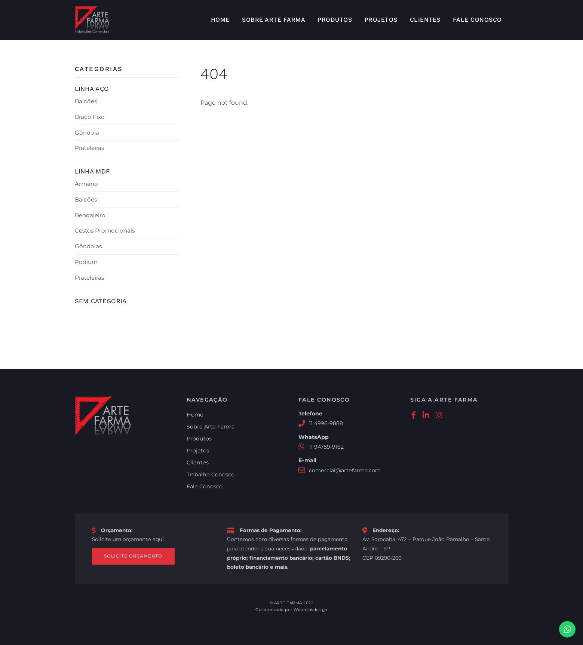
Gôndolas (88, 246)
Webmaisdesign (311, 610)
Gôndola (87, 132)
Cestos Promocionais (105, 230)
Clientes (425, 19)
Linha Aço (92, 88)
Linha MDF (92, 171)
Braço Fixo (90, 116)
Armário (86, 183)
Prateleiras (89, 147)
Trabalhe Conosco (210, 474)
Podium (86, 261)
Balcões (86, 101)
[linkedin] (426, 414)
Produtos (334, 19)
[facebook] (413, 414)
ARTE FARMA (288, 603)
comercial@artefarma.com (345, 470)
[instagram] (439, 414)
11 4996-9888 (326, 423)
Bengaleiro (90, 214)
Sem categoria (101, 301)
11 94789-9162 (326, 446)
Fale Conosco (477, 19)
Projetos (381, 19)
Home (220, 19)
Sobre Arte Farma (273, 19)
